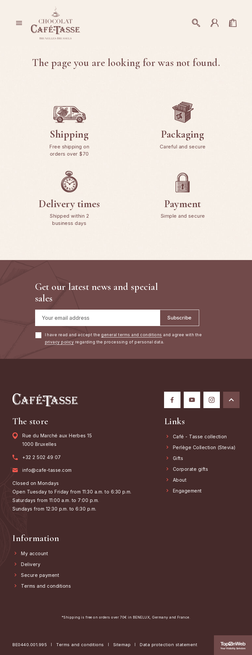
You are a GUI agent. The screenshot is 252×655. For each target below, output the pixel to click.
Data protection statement (168, 644)
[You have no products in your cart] (233, 23)
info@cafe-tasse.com (47, 470)
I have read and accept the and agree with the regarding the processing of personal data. (123, 338)
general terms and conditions (131, 334)
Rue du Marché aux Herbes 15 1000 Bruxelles (57, 440)
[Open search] (196, 23)
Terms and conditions (80, 644)
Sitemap (122, 644)
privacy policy (59, 341)
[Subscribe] (179, 318)
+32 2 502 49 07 (41, 457)
